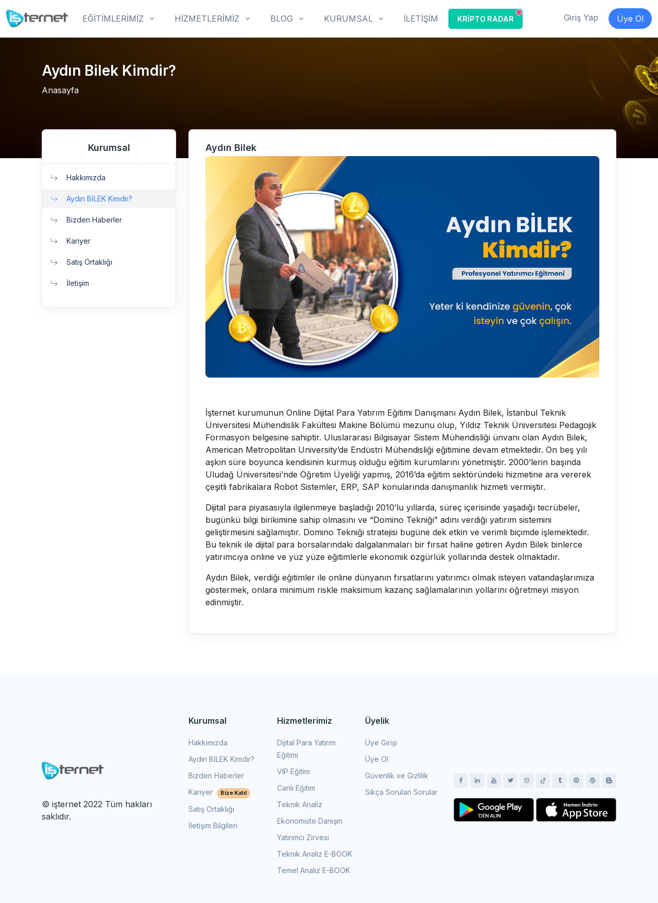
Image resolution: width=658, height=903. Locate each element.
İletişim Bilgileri (212, 825)
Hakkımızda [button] (78, 177)
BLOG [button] (281, 18)
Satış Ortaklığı (211, 809)
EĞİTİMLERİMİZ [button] (113, 18)
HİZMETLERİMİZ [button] (207, 18)
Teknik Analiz (299, 804)
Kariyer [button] (70, 240)
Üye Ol (630, 18)
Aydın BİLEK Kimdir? (221, 759)
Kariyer (219, 792)
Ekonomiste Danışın (309, 820)
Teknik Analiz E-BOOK (314, 853)
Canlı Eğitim (296, 787)
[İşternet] (37, 18)
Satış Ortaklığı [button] (81, 262)
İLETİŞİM (421, 18)
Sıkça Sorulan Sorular (401, 792)
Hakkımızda (208, 742)
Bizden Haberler (216, 775)
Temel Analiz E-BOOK (313, 870)
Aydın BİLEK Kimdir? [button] (91, 198)
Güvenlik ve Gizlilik (396, 775)
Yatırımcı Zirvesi (303, 837)
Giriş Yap (581, 17)
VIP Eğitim (293, 771)
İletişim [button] (69, 283)
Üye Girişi (381, 742)
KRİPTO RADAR (489, 16)
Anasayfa (60, 90)
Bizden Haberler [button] (86, 219)
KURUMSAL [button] (348, 18)
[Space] (72, 769)
